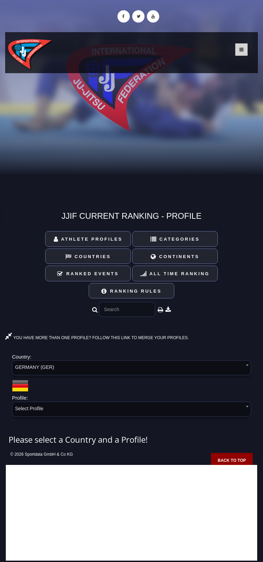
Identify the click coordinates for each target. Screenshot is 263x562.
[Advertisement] (131, 513)
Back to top (232, 460)
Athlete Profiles (88, 239)
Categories (175, 239)
